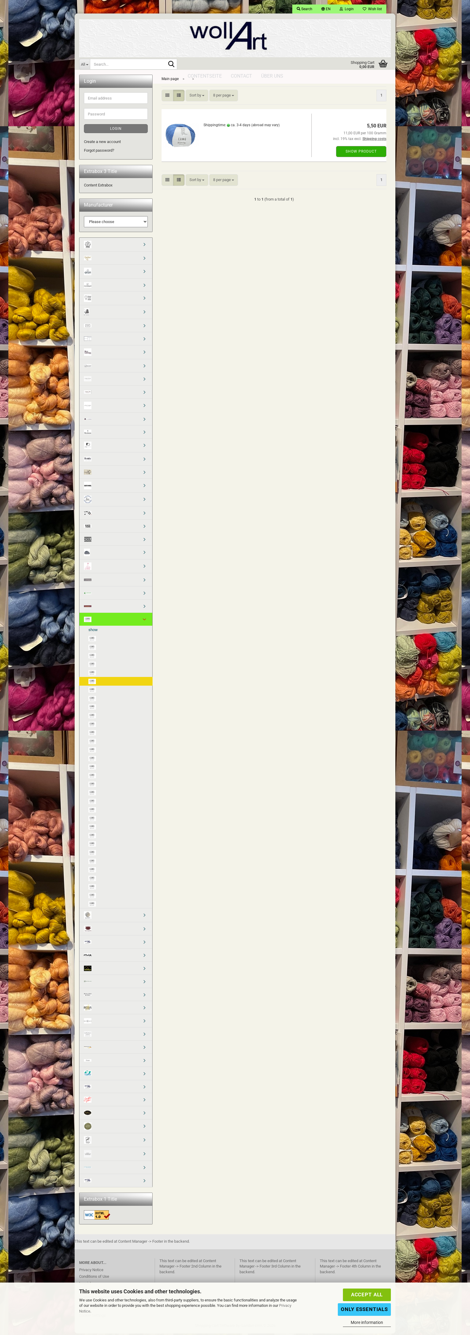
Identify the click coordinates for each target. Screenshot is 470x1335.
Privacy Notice (91, 1271)
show (93, 631)
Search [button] (304, 9)
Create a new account (102, 143)
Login (116, 130)
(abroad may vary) (265, 127)
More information (367, 1322)
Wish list (372, 9)
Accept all (367, 1295)
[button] (326, 8)
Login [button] (347, 9)
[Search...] (84, 64)
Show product (361, 153)
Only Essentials (364, 1309)
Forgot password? (99, 152)
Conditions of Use (94, 1278)
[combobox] (197, 97)
